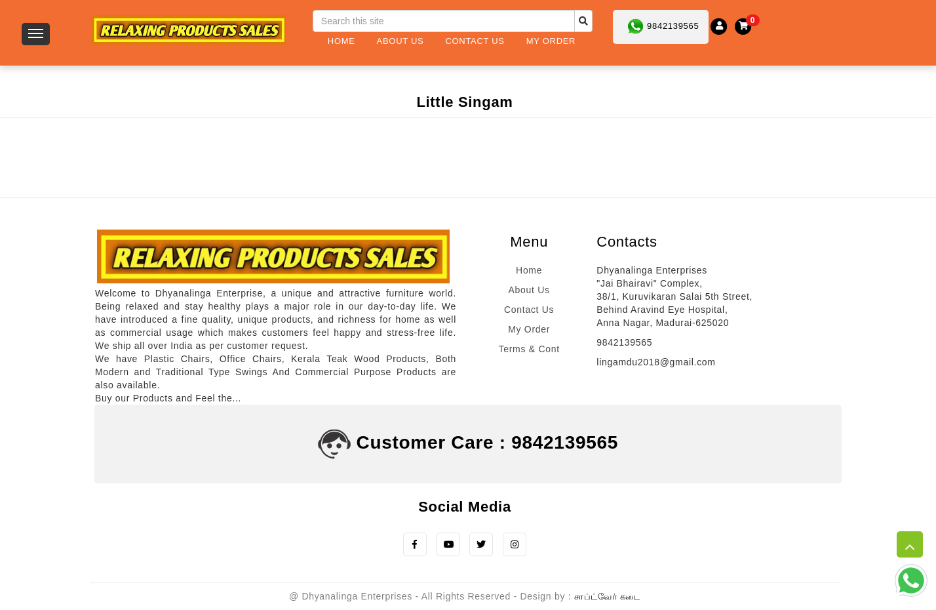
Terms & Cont (529, 349)
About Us (400, 41)
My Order (550, 41)
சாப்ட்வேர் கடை (607, 597)
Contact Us (474, 41)
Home (341, 41)
